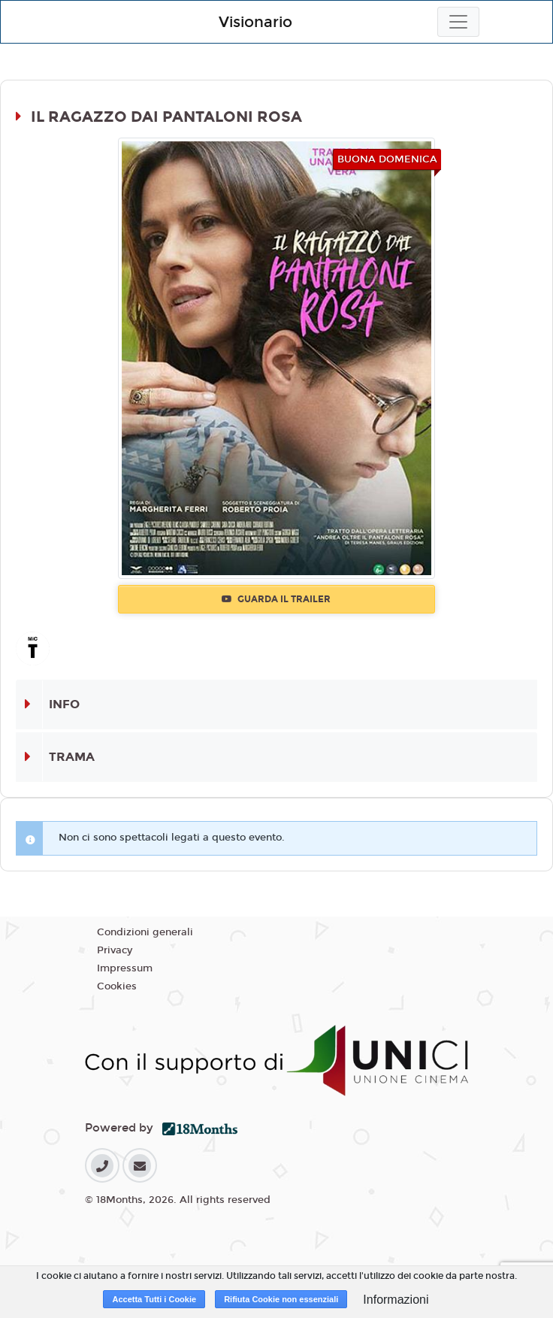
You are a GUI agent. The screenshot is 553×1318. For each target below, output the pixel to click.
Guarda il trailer (276, 599)
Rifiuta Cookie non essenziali (281, 1299)
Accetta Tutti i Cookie (154, 1299)
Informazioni (395, 1299)
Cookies (117, 986)
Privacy (114, 950)
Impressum (125, 968)
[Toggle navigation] (458, 22)
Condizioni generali (145, 932)
